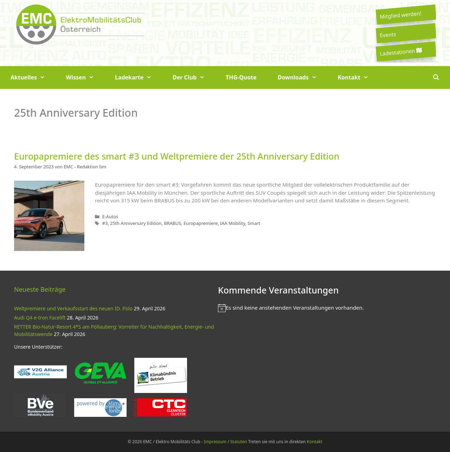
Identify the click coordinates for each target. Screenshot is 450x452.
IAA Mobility (232, 223)
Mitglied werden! (400, 14)
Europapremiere (201, 223)
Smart (254, 223)
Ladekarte (138, 77)
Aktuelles (33, 77)
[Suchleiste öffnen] (436, 77)
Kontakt (358, 77)
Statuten (238, 442)
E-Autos (110, 216)
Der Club (194, 77)
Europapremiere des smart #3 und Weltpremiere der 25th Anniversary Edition (176, 156)
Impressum (215, 442)
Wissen (85, 77)
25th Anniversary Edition (136, 223)
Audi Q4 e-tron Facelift (40, 317)
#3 (105, 223)
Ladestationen (400, 52)
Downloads (302, 77)
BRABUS (172, 223)
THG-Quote (241, 77)
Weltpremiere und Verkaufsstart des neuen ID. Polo (73, 308)
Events (387, 34)
